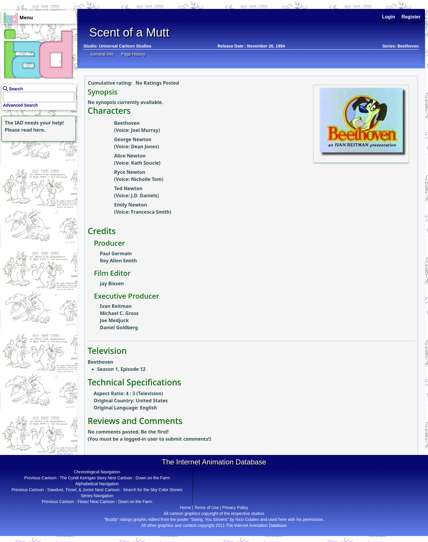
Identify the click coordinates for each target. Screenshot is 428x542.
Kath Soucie (145, 163)
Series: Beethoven (401, 46)
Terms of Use (206, 507)
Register (411, 16)
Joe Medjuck (114, 320)
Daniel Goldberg (119, 327)
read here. (33, 130)
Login (388, 16)
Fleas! (83, 501)
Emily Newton (130, 204)
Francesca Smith (150, 212)
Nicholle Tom (146, 179)
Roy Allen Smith (118, 260)
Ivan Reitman (116, 306)
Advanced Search (20, 105)
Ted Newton (128, 188)
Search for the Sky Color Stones (152, 489)
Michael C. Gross (119, 313)
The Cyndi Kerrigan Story (83, 477)
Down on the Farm (153, 477)
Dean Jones (144, 146)
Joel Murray (144, 130)
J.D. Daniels (144, 195)
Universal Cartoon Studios (125, 46)
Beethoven (127, 123)
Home (185, 507)
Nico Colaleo (247, 519)
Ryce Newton (129, 172)
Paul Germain (116, 253)
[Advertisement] (37, 180)
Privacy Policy (235, 507)
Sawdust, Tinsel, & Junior (70, 489)
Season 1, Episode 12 (121, 369)
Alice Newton (130, 155)
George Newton (132, 139)
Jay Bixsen (112, 283)
